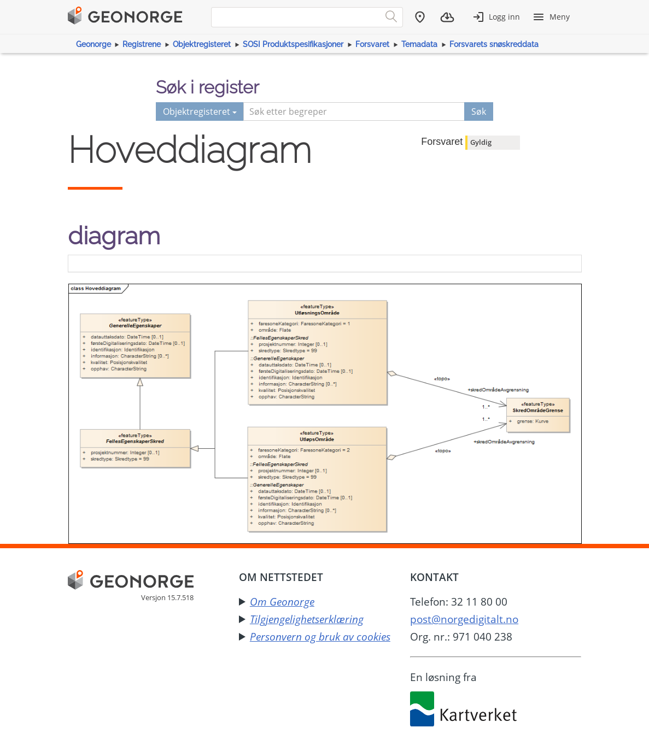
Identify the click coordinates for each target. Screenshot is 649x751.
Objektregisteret (202, 44)
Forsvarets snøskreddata (494, 44)
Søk (478, 111)
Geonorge (93, 44)
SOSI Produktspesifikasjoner (293, 44)
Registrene (141, 44)
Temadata (419, 44)
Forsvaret (372, 44)
